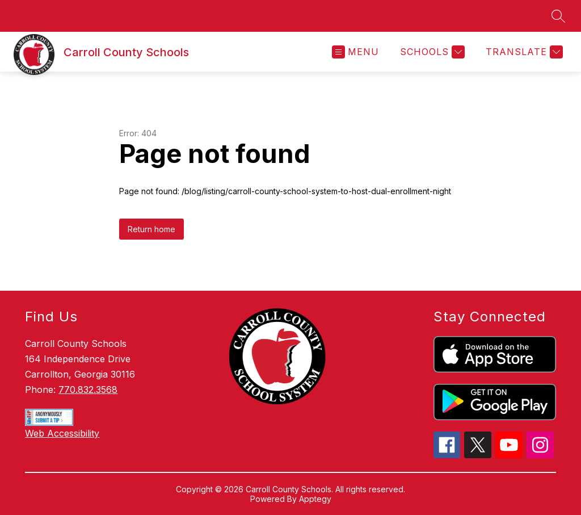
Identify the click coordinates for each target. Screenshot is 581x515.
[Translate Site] (523, 52)
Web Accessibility (62, 433)
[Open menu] (355, 52)
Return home (151, 229)
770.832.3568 (87, 389)
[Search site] (558, 16)
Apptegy (315, 499)
